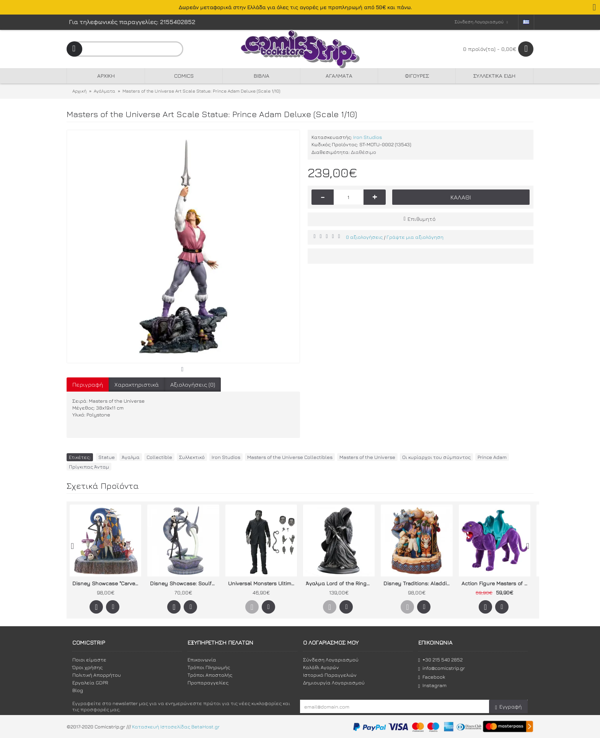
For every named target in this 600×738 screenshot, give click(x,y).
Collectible (159, 457)
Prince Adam (492, 457)
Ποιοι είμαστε (89, 659)
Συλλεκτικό (192, 457)
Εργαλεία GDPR (90, 682)
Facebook (431, 677)
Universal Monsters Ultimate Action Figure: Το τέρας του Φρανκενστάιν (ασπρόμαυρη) (262, 583)
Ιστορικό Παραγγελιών (330, 675)
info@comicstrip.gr (441, 668)
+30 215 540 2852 (440, 659)
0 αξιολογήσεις (364, 237)
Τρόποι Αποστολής (210, 675)
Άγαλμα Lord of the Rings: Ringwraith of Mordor (340, 583)
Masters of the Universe (367, 457)
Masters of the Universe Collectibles (290, 457)
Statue (106, 457)
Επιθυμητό (421, 219)
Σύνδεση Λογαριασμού (331, 659)
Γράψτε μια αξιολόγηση (414, 237)
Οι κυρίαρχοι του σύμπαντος (436, 457)
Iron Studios (367, 137)
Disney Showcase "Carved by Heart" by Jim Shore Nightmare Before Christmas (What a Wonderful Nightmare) (106, 583)
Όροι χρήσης (87, 667)
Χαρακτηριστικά (136, 384)
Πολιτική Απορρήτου (96, 675)
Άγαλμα (131, 457)
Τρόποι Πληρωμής (209, 667)
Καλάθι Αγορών (321, 667)
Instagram (432, 685)
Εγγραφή (508, 706)
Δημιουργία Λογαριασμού (334, 682)
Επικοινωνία (202, 659)
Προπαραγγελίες (208, 682)
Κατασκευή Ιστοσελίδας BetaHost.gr (176, 726)
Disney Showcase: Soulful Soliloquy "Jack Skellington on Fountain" (184, 583)
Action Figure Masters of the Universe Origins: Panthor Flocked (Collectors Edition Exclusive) (495, 583)
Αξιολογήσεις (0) (192, 384)
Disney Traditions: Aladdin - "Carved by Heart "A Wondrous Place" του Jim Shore (417, 583)
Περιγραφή (87, 384)
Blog (77, 690)
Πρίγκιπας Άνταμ (89, 467)
